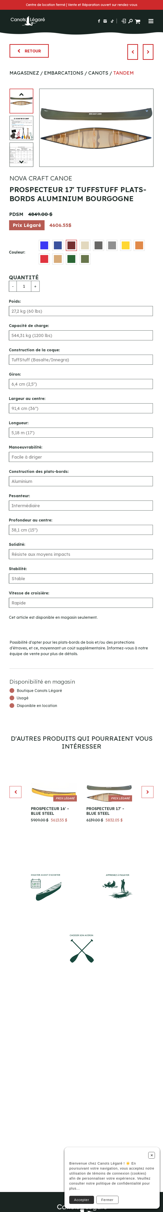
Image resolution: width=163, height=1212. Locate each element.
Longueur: (15, 422)
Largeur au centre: (23, 398)
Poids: (11, 301)
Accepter (81, 1200)
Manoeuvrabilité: (22, 447)
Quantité (20, 277)
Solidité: (13, 544)
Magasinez (24, 73)
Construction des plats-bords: (35, 471)
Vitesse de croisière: (25, 593)
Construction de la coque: (30, 350)
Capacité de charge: (25, 325)
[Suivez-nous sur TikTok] (112, 21)
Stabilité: (14, 568)
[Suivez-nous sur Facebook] (99, 21)
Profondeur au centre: (27, 520)
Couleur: (13, 252)
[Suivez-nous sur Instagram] (105, 21)
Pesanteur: (15, 495)
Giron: (11, 374)
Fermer (107, 1200)
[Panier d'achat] (138, 21)
